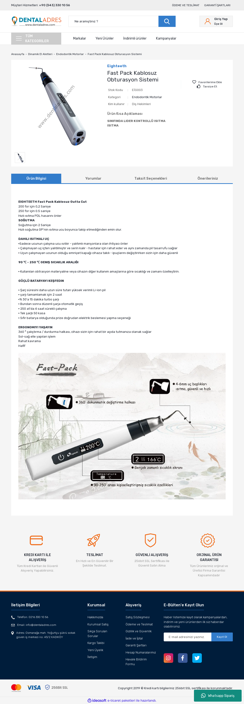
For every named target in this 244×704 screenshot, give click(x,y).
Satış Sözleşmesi (138, 617)
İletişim (92, 657)
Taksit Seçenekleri (150, 178)
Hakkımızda (95, 617)
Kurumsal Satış (97, 624)
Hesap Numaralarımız (141, 652)
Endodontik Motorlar (147, 97)
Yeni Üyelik (95, 650)
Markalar (79, 38)
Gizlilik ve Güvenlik (139, 631)
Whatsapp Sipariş (217, 695)
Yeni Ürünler (105, 38)
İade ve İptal (134, 638)
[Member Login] (216, 21)
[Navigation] (36, 39)
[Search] (122, 21)
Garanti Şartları (217, 5)
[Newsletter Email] (198, 637)
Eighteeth (117, 66)
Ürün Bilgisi (36, 178)
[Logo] (36, 21)
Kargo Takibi (95, 643)
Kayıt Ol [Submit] (222, 636)
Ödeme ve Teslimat (185, 5)
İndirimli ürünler (135, 38)
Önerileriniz (208, 178)
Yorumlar (93, 178)
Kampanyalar (166, 38)
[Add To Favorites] (207, 82)
